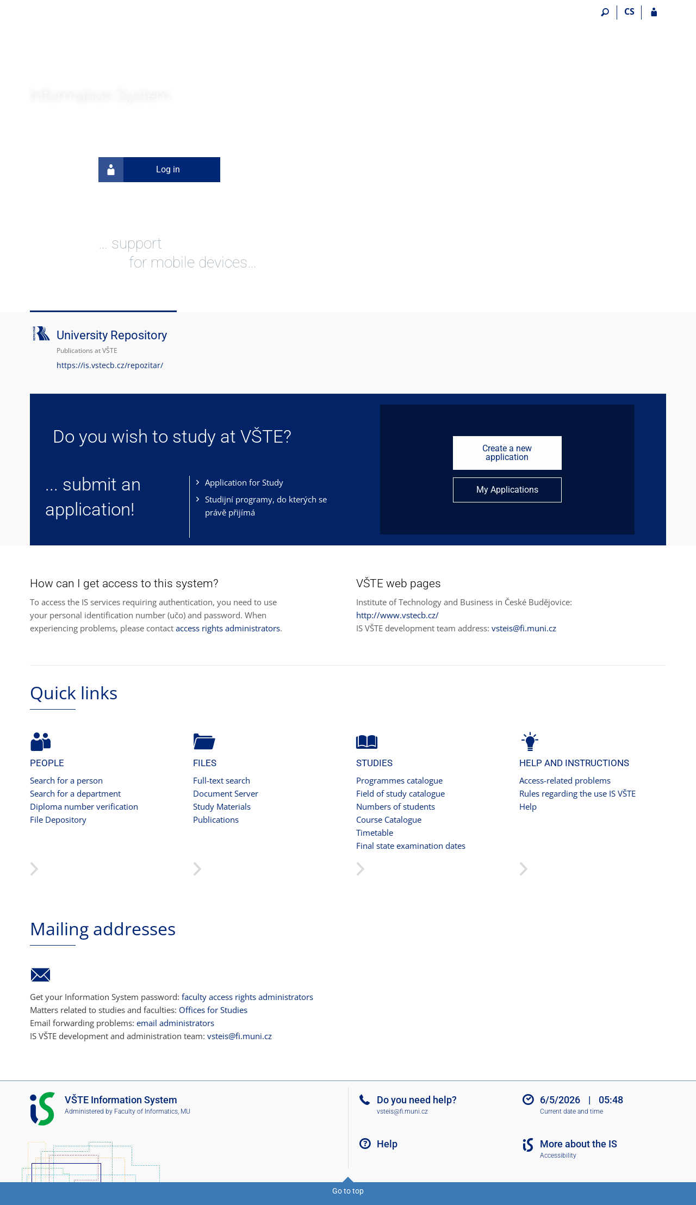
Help (528, 806)
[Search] (605, 12)
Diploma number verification (84, 806)
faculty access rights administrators (247, 996)
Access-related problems (565, 780)
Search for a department (75, 793)
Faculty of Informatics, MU (152, 1111)
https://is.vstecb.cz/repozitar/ (110, 365)
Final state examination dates (410, 845)
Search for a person (66, 780)
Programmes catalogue (399, 780)
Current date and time (571, 1111)
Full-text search (221, 780)
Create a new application (507, 452)
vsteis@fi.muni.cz (524, 628)
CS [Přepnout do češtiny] (629, 11)
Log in (139, 169)
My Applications (507, 490)
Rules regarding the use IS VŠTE (577, 793)
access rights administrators (228, 628)
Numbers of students (395, 806)
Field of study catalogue (400, 793)
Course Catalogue (388, 819)
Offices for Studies (213, 1009)
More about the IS (578, 1144)
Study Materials (222, 806)
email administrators (175, 1022)
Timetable (374, 832)
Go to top (348, 1191)
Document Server (225, 793)
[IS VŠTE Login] (654, 12)
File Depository (58, 819)
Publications (216, 819)
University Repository (112, 335)
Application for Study (244, 482)
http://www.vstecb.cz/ (397, 615)
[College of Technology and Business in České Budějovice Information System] (91, 44)
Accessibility (558, 1155)
